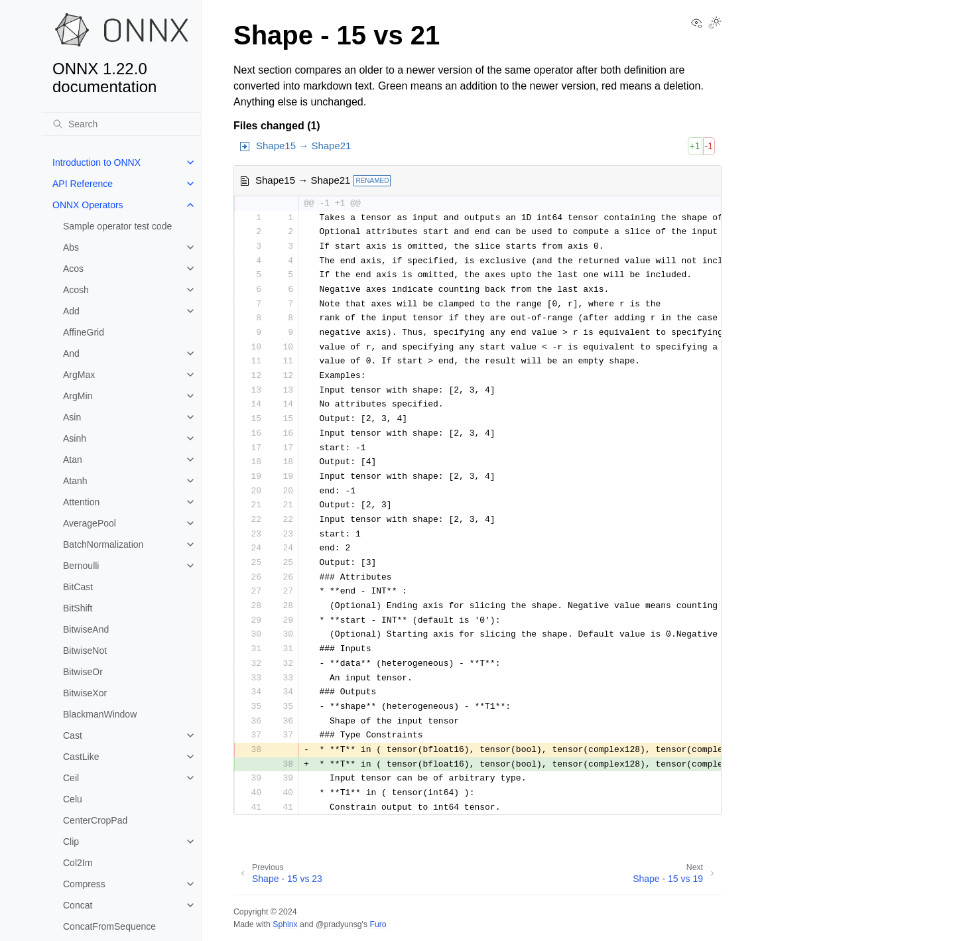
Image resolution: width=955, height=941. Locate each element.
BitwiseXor (85, 693)
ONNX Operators (87, 205)
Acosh (76, 289)
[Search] (121, 124)
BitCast (78, 587)
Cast (72, 735)
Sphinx (285, 924)
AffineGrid (83, 332)
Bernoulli (81, 565)
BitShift (77, 608)
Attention (81, 502)
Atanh (75, 480)
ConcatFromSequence (109, 926)
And (71, 353)
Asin (72, 417)
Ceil (71, 778)
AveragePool (89, 523)
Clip (71, 841)
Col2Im (77, 862)
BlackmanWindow (100, 714)
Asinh (74, 438)
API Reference (82, 183)
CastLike (81, 756)
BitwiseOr (83, 671)
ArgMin (77, 396)
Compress (84, 884)
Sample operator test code (117, 226)
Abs (71, 247)
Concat (77, 905)
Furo (377, 924)
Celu (72, 799)
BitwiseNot (85, 650)
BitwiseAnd (86, 629)
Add (71, 311)
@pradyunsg (339, 924)
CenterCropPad (95, 820)
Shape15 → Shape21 (303, 145)
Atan (72, 459)
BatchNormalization (103, 544)
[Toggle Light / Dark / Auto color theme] (715, 24)
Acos (73, 268)
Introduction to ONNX (96, 162)
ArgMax (79, 374)
